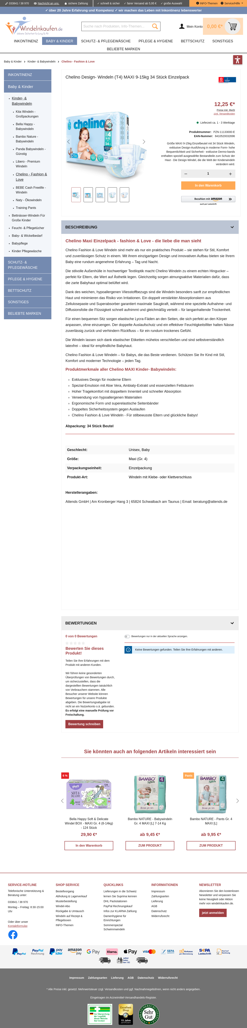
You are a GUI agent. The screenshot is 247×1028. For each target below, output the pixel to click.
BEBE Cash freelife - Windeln (31, 190)
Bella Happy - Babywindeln (25, 126)
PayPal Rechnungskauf (118, 906)
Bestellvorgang (65, 891)
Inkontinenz (20, 75)
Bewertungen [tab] (150, 623)
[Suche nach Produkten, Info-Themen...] (115, 26)
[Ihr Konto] (191, 26)
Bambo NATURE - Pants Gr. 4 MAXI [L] (211, 821)
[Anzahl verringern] (186, 174)
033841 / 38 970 (19, 3)
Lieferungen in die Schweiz (120, 891)
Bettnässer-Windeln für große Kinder (28, 218)
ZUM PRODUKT (150, 845)
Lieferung (157, 901)
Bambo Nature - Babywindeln (27, 139)
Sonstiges (18, 302)
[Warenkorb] (223, 26)
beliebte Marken (24, 314)
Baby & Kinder (20, 86)
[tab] (150, 227)
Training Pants (26, 207)
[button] (208, 201)
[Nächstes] (144, 141)
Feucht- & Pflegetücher (28, 228)
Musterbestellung (66, 901)
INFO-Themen (64, 925)
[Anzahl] (208, 174)
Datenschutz (159, 911)
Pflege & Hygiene (25, 279)
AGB (154, 906)
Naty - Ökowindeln (29, 200)
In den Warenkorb (208, 185)
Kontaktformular (17, 926)
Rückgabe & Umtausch (70, 911)
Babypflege (20, 243)
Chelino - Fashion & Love (31, 177)
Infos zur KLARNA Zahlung (120, 911)
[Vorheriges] (68, 141)
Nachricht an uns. (48, 3)
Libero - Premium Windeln (28, 164)
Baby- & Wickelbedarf (27, 235)
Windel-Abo (63, 906)
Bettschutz (19, 291)
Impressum (158, 891)
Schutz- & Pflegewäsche (23, 265)
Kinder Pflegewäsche (26, 251)
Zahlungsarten (160, 896)
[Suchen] (155, 26)
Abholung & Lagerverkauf (71, 896)
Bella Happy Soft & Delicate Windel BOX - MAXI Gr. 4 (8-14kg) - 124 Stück (89, 823)
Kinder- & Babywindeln (22, 101)
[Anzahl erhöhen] (230, 174)
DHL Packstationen (115, 901)
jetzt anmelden (213, 912)
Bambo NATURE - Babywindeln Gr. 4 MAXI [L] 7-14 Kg (150, 821)
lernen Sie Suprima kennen (120, 896)
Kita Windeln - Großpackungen (27, 114)
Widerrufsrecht (160, 916)
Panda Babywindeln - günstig (31, 151)
